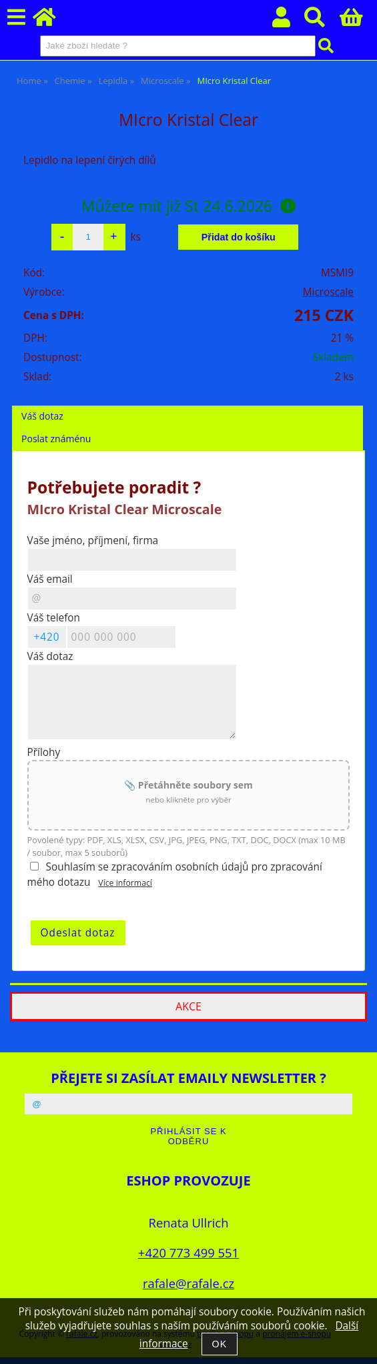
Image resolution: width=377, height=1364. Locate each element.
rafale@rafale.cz (188, 1283)
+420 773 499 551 (188, 1252)
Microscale (328, 292)
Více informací (125, 882)
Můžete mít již (188, 205)
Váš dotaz (42, 416)
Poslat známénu (56, 438)
